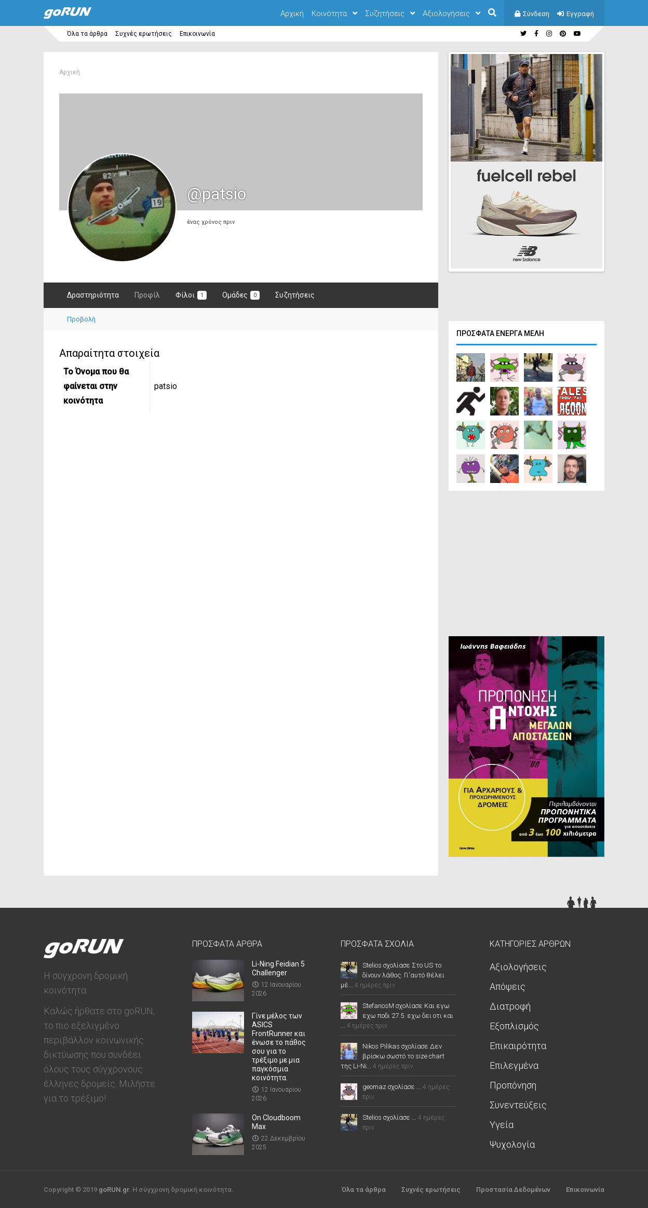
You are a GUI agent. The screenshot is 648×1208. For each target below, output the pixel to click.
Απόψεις (507, 985)
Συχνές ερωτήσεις (143, 33)
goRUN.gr (114, 1188)
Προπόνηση (513, 1084)
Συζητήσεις (384, 13)
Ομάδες (241, 295)
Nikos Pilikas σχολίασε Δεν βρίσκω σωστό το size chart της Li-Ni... (392, 1055)
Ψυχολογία (512, 1143)
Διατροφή (510, 1005)
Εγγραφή (580, 14)
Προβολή (81, 319)
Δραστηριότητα (93, 295)
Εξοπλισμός (514, 1024)
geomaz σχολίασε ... (391, 1086)
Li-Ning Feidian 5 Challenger (278, 967)
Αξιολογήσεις (446, 13)
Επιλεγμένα (514, 1064)
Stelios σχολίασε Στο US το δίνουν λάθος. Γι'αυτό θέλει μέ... (392, 974)
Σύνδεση (536, 14)
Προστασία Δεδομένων (513, 1188)
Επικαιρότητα (518, 1044)
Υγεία (502, 1123)
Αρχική (292, 13)
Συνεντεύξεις (518, 1103)
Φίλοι (191, 295)
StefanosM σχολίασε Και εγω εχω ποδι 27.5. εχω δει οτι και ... (397, 1014)
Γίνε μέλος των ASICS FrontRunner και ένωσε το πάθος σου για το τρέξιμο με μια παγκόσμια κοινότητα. (279, 1046)
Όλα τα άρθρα (87, 33)
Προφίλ (147, 295)
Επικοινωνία (197, 33)
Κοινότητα (329, 13)
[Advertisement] (526, 565)
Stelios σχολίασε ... (389, 1116)
